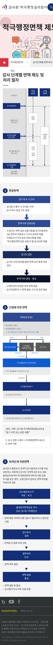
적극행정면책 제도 (17, 64)
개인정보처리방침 (9, 611)
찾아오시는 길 (27, 611)
